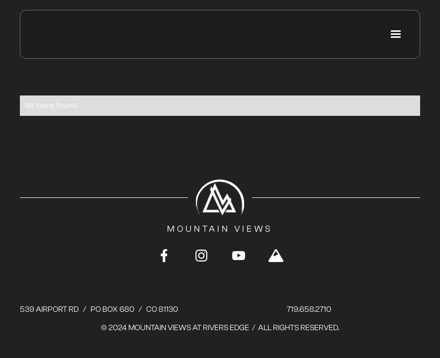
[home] (78, 34)
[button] (396, 34)
